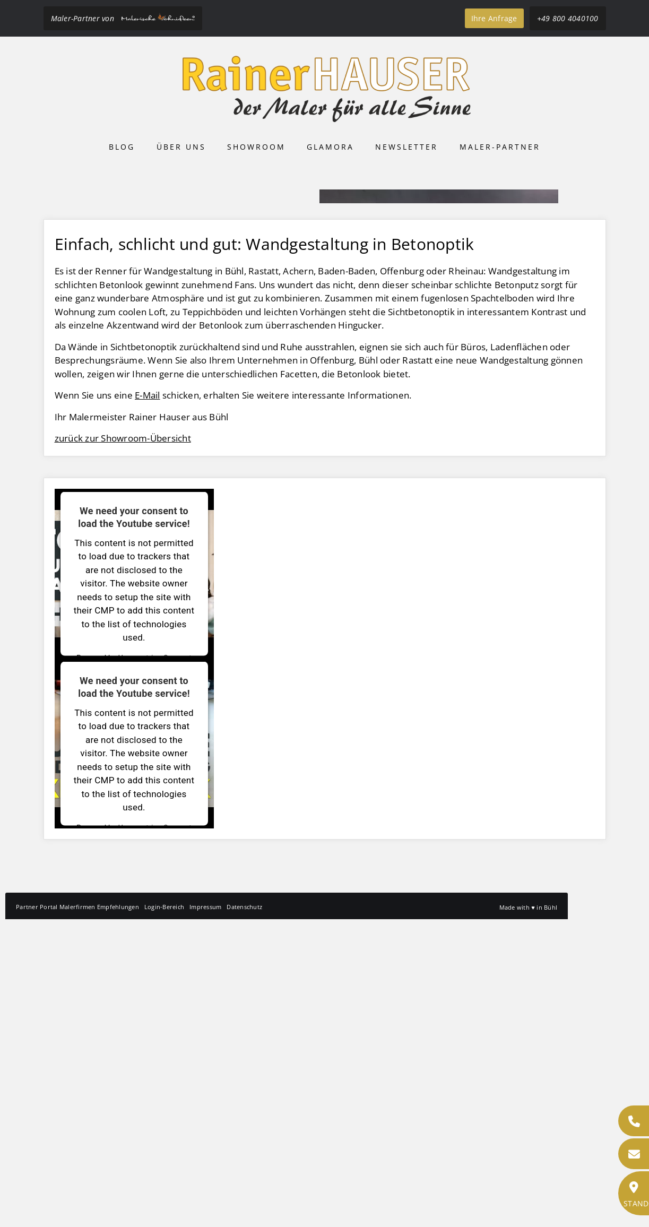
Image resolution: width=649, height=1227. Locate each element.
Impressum (205, 1215)
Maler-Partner (500, 147)
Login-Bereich (164, 1215)
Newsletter (406, 147)
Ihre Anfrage (494, 18)
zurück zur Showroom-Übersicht (123, 746)
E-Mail (147, 703)
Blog (122, 147)
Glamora (330, 147)
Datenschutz (244, 1215)
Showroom (256, 147)
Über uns (181, 147)
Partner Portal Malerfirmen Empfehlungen (77, 1215)
